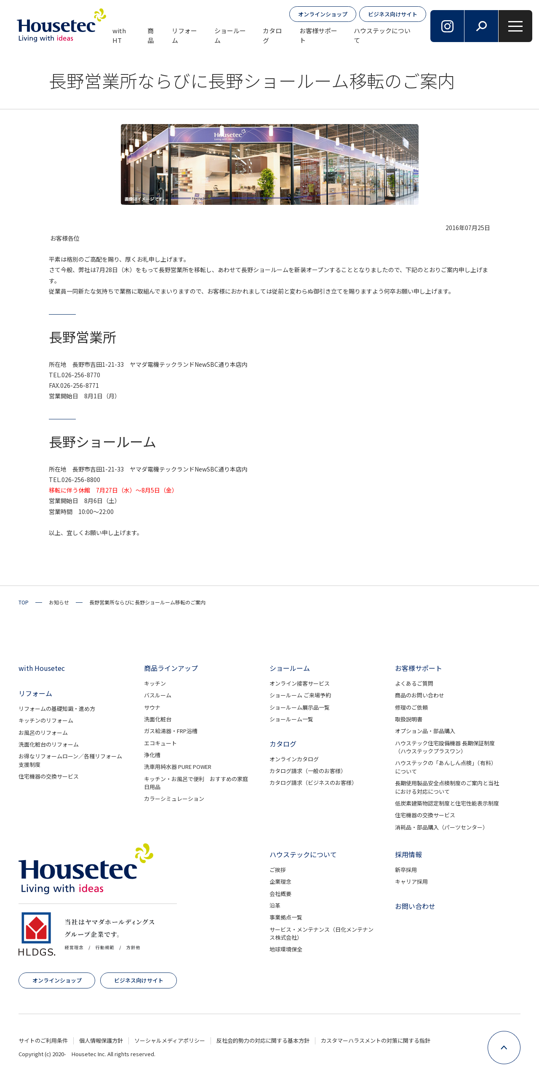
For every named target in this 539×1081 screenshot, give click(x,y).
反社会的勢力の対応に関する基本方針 (263, 1040)
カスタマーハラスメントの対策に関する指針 (375, 1040)
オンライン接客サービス (300, 683)
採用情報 (408, 854)
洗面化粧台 (157, 719)
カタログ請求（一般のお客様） (308, 771)
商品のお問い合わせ (419, 695)
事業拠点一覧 (286, 917)
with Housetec (42, 668)
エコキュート (160, 743)
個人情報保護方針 (101, 1040)
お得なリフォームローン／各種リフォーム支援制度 (70, 760)
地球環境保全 (286, 949)
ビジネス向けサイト (392, 14)
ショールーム (230, 35)
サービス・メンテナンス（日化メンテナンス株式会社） (322, 933)
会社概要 (280, 894)
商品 (150, 35)
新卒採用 (406, 870)
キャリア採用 (411, 881)
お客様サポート (318, 35)
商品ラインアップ (171, 668)
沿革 (275, 905)
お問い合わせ (415, 906)
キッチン (155, 683)
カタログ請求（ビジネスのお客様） (313, 783)
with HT (119, 35)
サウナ (152, 707)
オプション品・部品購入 (425, 731)
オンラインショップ (322, 14)
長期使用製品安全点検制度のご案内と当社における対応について (447, 787)
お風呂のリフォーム (43, 733)
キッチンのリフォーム (46, 720)
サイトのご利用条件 (43, 1040)
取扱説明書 (408, 719)
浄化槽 (152, 755)
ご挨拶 (278, 870)
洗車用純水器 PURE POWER (177, 767)
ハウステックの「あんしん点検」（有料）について (445, 767)
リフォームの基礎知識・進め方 (57, 709)
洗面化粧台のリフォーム (49, 744)
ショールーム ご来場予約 (300, 695)
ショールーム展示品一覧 (300, 707)
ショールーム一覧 (291, 719)
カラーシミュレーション (174, 799)
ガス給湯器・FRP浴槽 (170, 731)
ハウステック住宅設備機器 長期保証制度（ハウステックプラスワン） (445, 747)
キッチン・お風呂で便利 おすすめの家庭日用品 (196, 783)
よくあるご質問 (414, 683)
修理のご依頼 (411, 707)
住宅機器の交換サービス (49, 776)
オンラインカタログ (294, 759)
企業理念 (280, 881)
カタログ (272, 35)
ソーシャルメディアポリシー (169, 1040)
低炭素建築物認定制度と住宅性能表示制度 (447, 803)
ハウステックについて (382, 35)
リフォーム (184, 35)
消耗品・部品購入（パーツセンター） (441, 827)
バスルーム (157, 695)
